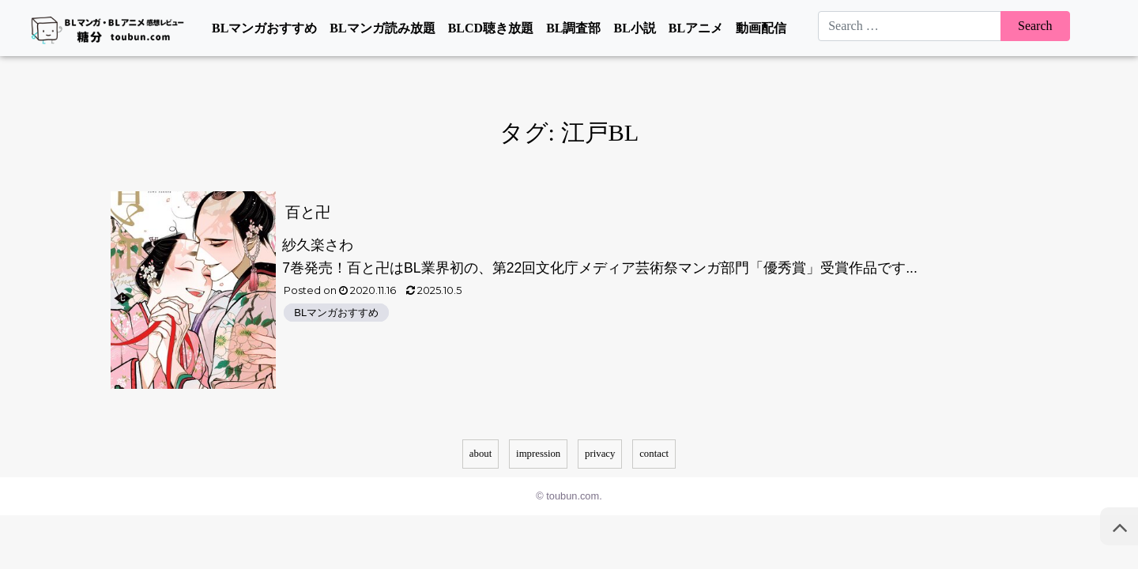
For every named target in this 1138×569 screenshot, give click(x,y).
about (480, 453)
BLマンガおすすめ (264, 28)
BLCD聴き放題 (490, 28)
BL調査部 (573, 28)
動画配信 (761, 28)
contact (654, 453)
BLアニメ (696, 28)
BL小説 (634, 28)
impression (538, 453)
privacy (600, 453)
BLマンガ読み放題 (382, 28)
